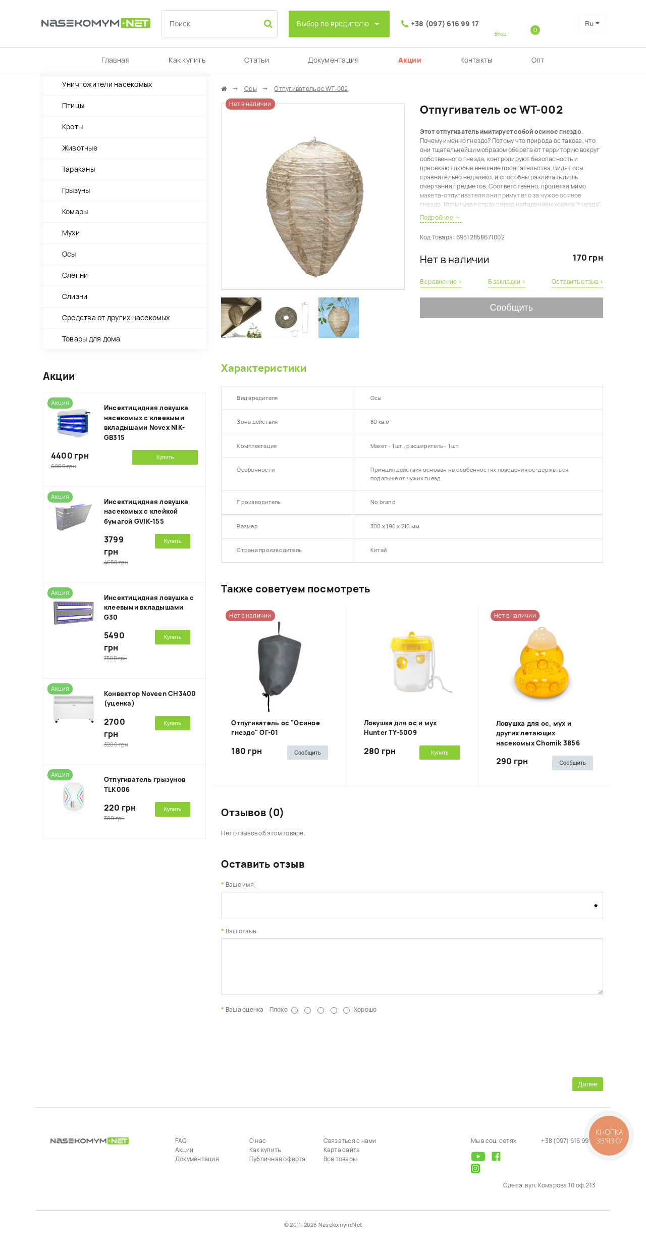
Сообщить (511, 308)
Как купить (187, 60)
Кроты (72, 126)
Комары (75, 211)
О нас (257, 1148)
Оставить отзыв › (577, 282)
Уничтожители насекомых (107, 84)
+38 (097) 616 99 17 (445, 23)
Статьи (256, 60)
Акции (409, 60)
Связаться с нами (350, 1148)
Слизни (74, 296)
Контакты (476, 60)
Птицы (73, 105)
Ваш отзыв (241, 931)
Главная (115, 60)
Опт (538, 60)
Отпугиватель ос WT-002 (311, 89)
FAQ (181, 1148)
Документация (333, 60)
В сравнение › (441, 282)
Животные (79, 148)
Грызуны (76, 190)
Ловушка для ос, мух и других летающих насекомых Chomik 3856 (538, 733)
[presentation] (297, 1051)
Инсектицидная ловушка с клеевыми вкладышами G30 (149, 607)
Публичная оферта (277, 1167)
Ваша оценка (245, 1017)
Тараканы (78, 169)
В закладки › (506, 282)
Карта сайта (342, 1158)
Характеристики (263, 368)
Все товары (340, 1167)
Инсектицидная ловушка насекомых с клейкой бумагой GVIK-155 (146, 511)
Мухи (71, 232)
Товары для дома (91, 338)
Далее (588, 1091)
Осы (69, 254)
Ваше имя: (241, 885)
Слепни (75, 275)
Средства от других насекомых (116, 317)
